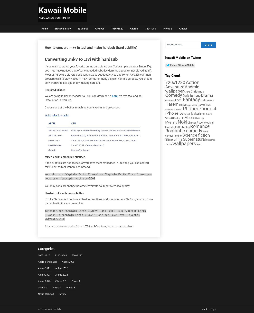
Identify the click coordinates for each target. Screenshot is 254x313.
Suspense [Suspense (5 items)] (210, 140)
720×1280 (150, 28)
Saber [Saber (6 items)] (205, 131)
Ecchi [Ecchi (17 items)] (178, 100)
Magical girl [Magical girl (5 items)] (178, 118)
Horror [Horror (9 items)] (201, 104)
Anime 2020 (68, 261)
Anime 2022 (61, 268)
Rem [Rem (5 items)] (188, 127)
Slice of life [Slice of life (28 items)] (173, 139)
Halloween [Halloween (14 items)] (207, 100)
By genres (83, 28)
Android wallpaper (47, 261)
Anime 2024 (61, 274)
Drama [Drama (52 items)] (207, 95)
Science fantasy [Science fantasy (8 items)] (173, 135)
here (115, 96)
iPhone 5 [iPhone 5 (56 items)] (173, 113)
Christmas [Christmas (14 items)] (197, 91)
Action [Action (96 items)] (192, 82)
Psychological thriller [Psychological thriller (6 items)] (175, 127)
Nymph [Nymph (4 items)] (193, 123)
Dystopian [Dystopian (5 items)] (170, 100)
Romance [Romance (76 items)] (200, 126)
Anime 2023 (44, 274)
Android (134, 28)
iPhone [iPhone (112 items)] (189, 109)
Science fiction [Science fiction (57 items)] (196, 135)
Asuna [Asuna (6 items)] (187, 91)
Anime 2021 (44, 268)
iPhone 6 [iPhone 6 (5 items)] (186, 114)
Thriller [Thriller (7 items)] (168, 144)
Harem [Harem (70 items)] (172, 104)
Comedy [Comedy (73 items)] (173, 95)
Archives (99, 28)
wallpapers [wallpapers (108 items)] (184, 143)
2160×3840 (61, 255)
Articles (183, 28)
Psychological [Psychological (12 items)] (205, 122)
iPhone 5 (167, 28)
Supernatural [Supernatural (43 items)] (194, 139)
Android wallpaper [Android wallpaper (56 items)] (182, 89)
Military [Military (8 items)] (200, 118)
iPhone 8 (70, 287)
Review (62, 294)
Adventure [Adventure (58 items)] (174, 86)
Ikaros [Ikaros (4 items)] (178, 110)
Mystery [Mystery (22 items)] (171, 122)
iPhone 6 (56, 287)
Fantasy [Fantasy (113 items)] (191, 99)
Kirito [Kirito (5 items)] (202, 114)
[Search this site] (183, 45)
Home (44, 28)
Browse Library (63, 28)
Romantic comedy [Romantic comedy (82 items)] (183, 131)
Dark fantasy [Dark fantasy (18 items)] (191, 96)
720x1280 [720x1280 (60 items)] (175, 82)
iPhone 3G (60, 281)
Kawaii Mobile (62, 10)
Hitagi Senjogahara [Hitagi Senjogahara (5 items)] (188, 105)
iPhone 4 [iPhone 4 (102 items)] (206, 109)
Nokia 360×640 (46, 294)
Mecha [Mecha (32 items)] (190, 118)
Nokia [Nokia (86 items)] (184, 122)
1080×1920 (117, 28)
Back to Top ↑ (209, 309)
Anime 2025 (44, 281)
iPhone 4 (75, 281)
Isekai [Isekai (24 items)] (195, 114)
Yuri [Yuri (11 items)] (199, 144)
